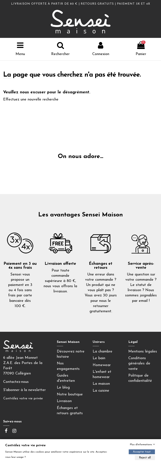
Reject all (145, 457)
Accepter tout (142, 451)
